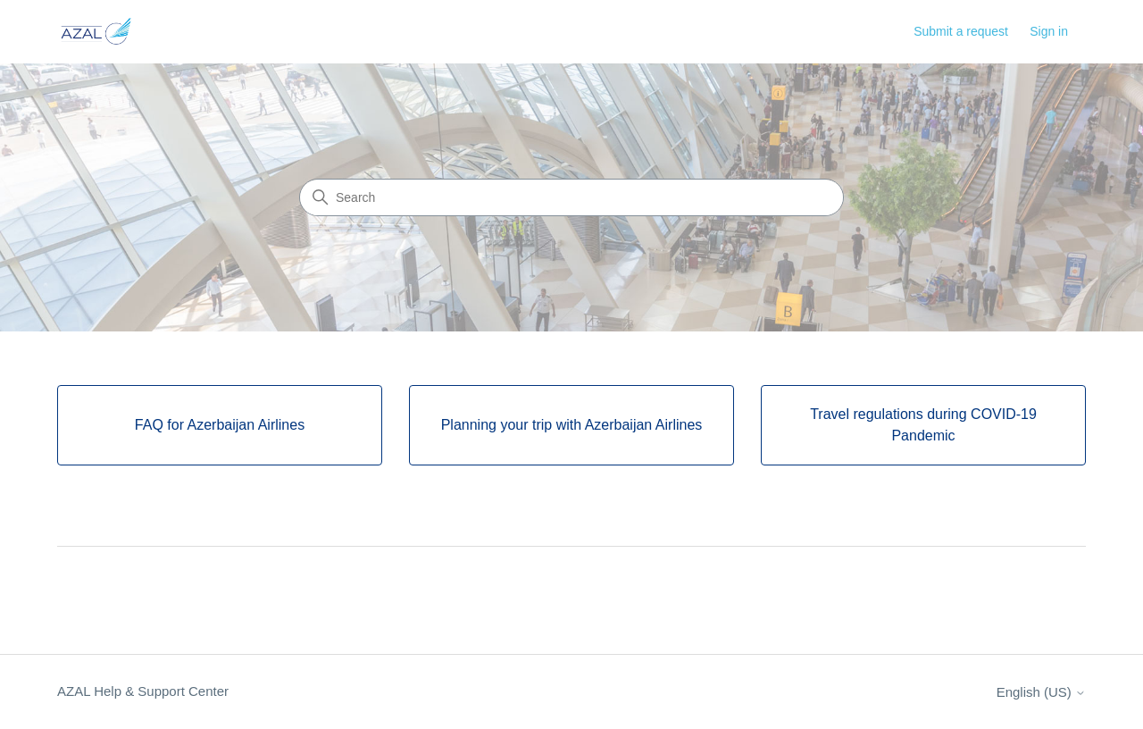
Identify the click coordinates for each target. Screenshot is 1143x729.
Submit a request (961, 31)
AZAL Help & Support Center (143, 691)
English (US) (1041, 692)
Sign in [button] (1049, 31)
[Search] (571, 197)
